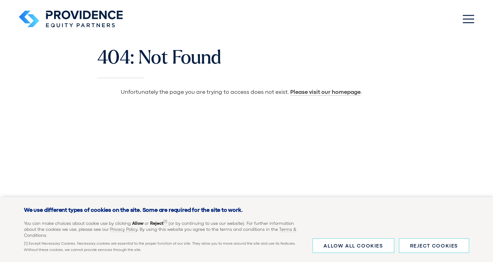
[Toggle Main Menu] (468, 18)
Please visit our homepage (325, 92)
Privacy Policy (123, 231)
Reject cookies (434, 248)
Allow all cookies (353, 248)
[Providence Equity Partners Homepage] (71, 18)
